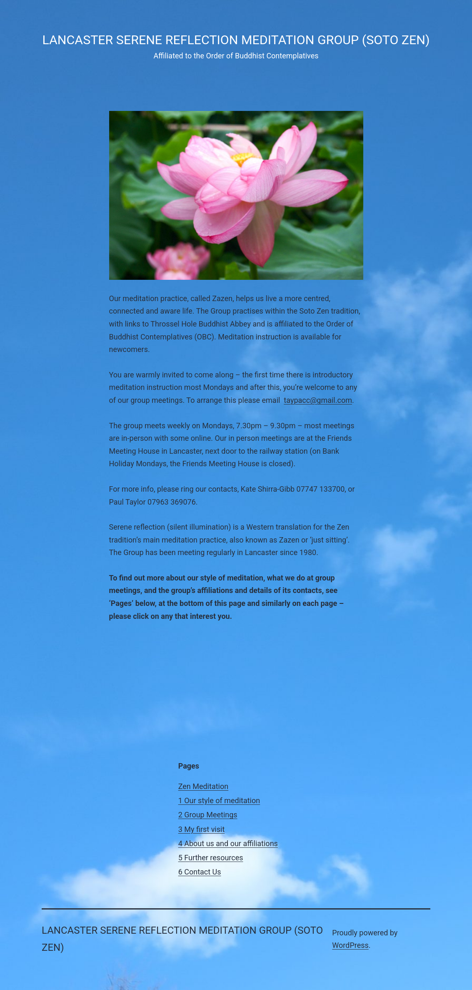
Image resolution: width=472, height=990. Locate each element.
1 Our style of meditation (219, 800)
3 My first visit (201, 829)
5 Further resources (210, 857)
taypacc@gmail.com (318, 400)
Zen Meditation (203, 786)
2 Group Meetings (207, 814)
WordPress (350, 945)
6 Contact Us (199, 871)
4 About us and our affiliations (228, 843)
